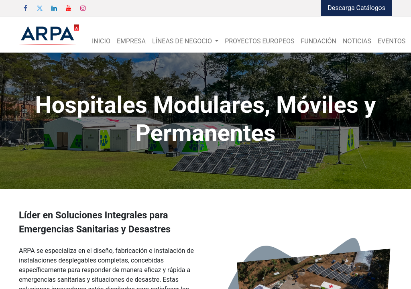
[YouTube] (68, 8)
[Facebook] (25, 8)
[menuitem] (101, 41)
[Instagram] (83, 8)
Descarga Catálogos (356, 8)
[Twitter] (39, 8)
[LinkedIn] (54, 8)
